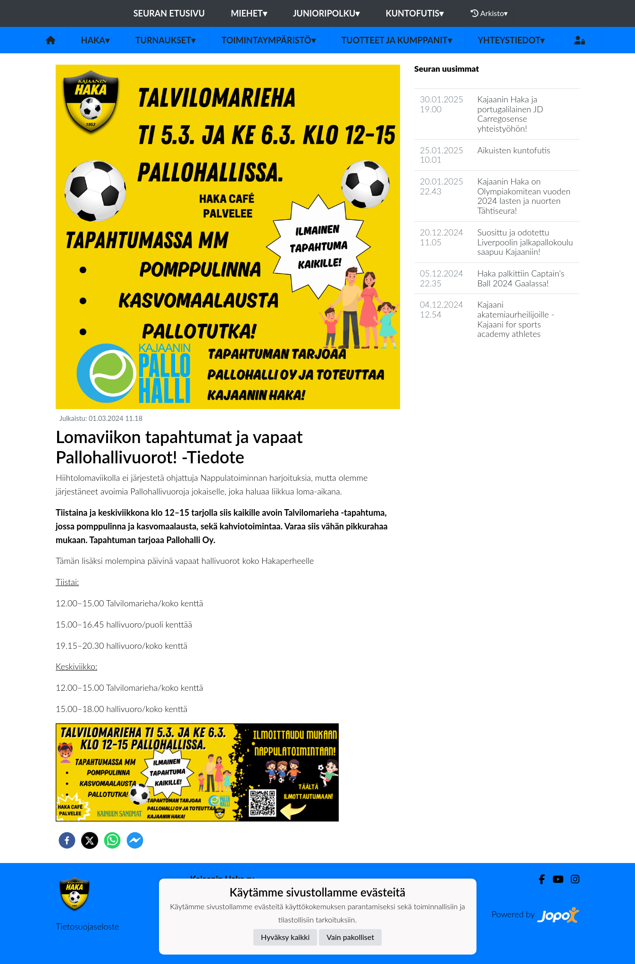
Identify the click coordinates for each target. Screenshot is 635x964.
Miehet (249, 13)
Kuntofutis (414, 13)
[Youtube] (554, 879)
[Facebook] (538, 879)
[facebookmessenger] (134, 840)
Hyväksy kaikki (285, 936)
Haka (95, 40)
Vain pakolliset (350, 936)
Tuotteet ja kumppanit (397, 40)
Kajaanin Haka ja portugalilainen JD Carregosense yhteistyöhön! (510, 114)
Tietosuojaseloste (87, 926)
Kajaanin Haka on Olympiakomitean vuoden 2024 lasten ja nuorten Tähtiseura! (523, 196)
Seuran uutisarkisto (456, 360)
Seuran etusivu (169, 13)
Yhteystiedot (511, 40)
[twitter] (89, 840)
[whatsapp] (112, 840)
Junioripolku (326, 13)
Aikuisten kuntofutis (514, 150)
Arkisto (489, 13)
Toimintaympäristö (268, 40)
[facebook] (66, 840)
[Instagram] (571, 879)
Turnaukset (165, 40)
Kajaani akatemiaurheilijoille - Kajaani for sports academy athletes (515, 319)
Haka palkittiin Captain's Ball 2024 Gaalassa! (521, 278)
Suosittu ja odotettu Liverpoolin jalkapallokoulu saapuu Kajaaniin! (525, 242)
